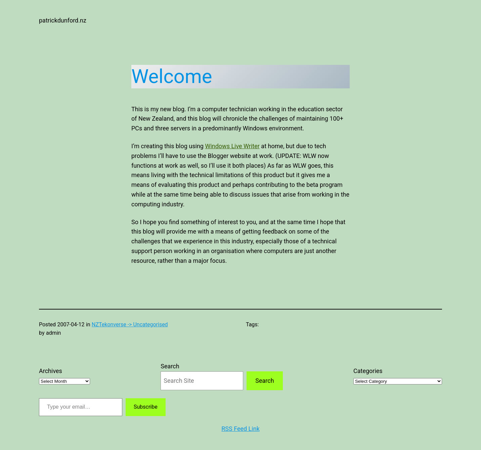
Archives (50, 370)
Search (170, 366)
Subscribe (146, 407)
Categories (368, 370)
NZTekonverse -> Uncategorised (130, 324)
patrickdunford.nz (62, 20)
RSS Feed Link (240, 428)
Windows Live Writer (232, 146)
